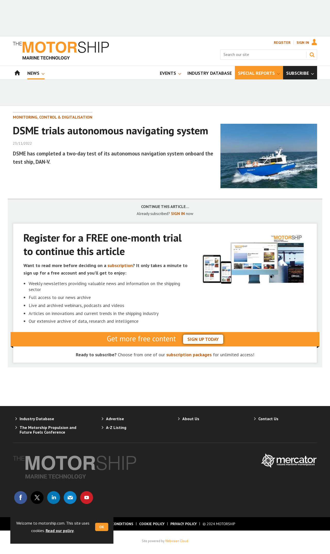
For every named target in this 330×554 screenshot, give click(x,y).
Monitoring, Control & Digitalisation (52, 117)
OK (101, 527)
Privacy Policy (183, 524)
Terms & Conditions (114, 524)
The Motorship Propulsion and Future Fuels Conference (48, 430)
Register (282, 42)
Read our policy (60, 530)
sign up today (203, 339)
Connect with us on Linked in (53, 497)
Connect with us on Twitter (37, 497)
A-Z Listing (116, 427)
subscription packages (189, 355)
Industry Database (37, 418)
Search (312, 55)
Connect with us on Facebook (20, 497)
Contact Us (268, 418)
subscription (120, 265)
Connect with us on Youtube (86, 497)
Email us (70, 497)
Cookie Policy (151, 524)
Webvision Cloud (176, 541)
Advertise (115, 418)
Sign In (302, 42)
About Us (190, 418)
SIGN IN (178, 213)
